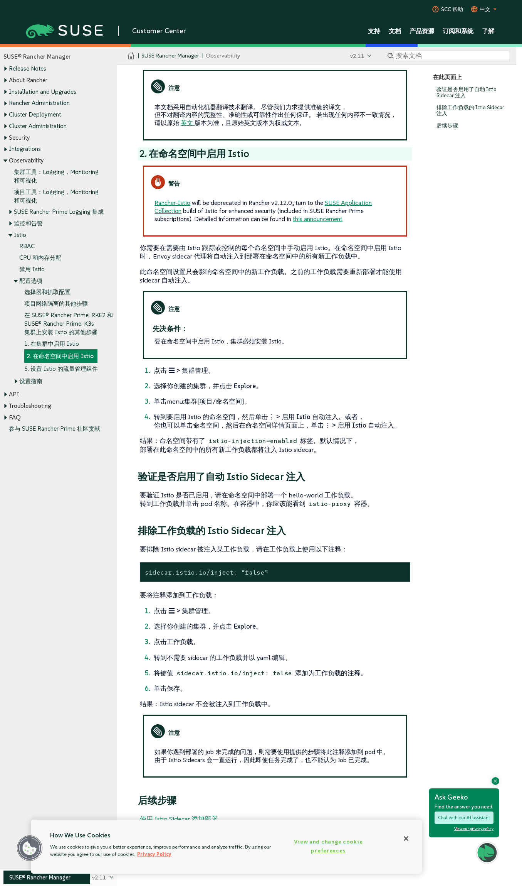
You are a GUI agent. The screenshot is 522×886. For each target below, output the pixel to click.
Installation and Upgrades (42, 91)
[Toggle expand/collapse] (5, 69)
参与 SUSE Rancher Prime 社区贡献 (54, 429)
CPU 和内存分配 (40, 258)
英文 (188, 123)
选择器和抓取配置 (47, 292)
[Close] (406, 838)
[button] (29, 848)
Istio (20, 234)
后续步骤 (447, 125)
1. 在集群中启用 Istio (51, 343)
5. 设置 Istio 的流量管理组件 (61, 368)
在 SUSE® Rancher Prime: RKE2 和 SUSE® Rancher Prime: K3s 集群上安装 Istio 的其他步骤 (68, 323)
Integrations (25, 149)
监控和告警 (28, 223)
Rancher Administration (39, 103)
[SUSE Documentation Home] (131, 56)
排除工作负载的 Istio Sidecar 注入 (470, 110)
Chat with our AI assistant (464, 817)
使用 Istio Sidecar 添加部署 (179, 819)
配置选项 (30, 280)
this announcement (317, 219)
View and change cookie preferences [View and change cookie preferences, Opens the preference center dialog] (328, 846)
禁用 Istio (32, 269)
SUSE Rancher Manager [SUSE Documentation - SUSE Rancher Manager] (170, 55)
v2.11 (357, 55)
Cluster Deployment (35, 114)
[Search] (451, 56)
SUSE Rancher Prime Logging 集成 (59, 212)
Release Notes (27, 69)
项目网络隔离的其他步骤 (56, 304)
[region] (226, 847)
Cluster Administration (38, 126)
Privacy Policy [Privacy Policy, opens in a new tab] (154, 854)
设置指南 (30, 381)
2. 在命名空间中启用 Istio (60, 356)
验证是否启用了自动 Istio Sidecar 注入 (466, 92)
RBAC (27, 246)
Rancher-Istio (172, 202)
